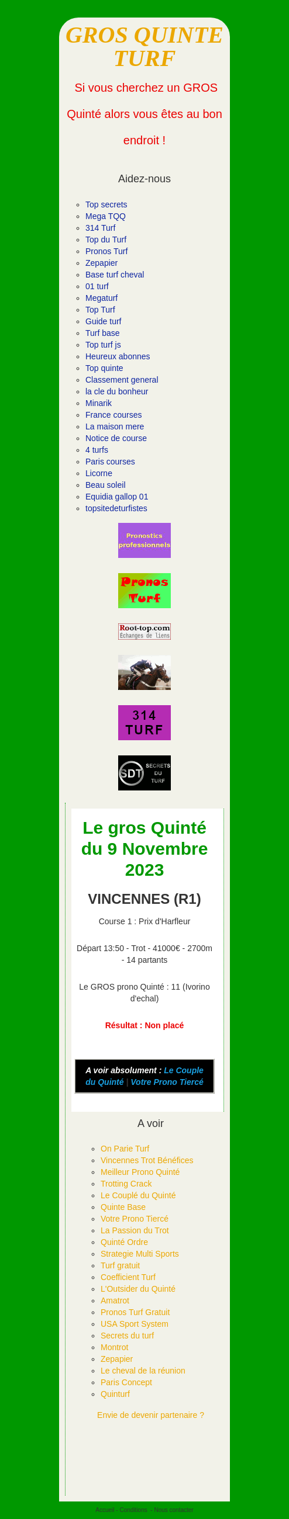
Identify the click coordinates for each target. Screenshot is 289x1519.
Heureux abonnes (117, 356)
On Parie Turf (125, 1148)
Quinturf (115, 1394)
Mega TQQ (105, 216)
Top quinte (104, 368)
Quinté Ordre (124, 1242)
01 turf (97, 286)
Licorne (98, 473)
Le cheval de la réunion (143, 1370)
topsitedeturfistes (116, 508)
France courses (113, 414)
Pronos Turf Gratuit (135, 1312)
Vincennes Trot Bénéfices (147, 1160)
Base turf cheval (114, 274)
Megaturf (101, 298)
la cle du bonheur (116, 391)
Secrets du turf (127, 1335)
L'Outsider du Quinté (138, 1288)
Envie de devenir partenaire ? (150, 1415)
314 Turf (100, 228)
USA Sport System (134, 1324)
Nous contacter (173, 1510)
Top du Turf (105, 239)
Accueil (104, 1510)
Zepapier (101, 263)
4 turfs (96, 450)
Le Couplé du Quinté (138, 1195)
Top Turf (100, 309)
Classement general (122, 379)
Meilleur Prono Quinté (140, 1172)
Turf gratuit (120, 1265)
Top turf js (103, 344)
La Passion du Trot (135, 1230)
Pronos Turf (106, 251)
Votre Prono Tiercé (166, 1082)
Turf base (102, 333)
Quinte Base (123, 1207)
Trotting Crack (126, 1183)
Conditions (133, 1510)
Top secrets (106, 204)
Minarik (98, 403)
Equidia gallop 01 (116, 496)
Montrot (114, 1347)
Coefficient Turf (128, 1277)
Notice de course (116, 438)
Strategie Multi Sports (140, 1253)
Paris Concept (126, 1382)
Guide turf (103, 321)
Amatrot (115, 1300)
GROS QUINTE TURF (144, 46)
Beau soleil (105, 485)
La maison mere (114, 426)
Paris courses (110, 461)
